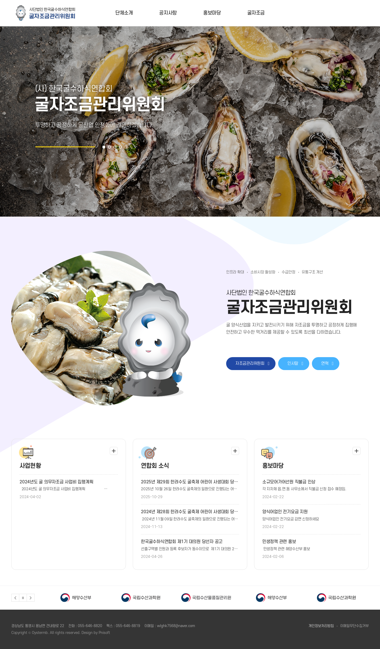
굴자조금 (256, 13)
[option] (190, 121)
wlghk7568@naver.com (176, 626)
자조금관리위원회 (252, 363)
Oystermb (40, 633)
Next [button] (31, 598)
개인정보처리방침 (321, 626)
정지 (23, 598)
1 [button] (103, 147)
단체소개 (124, 13)
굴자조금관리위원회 (45, 13)
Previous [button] (15, 598)
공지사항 (168, 13)
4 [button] (120, 147)
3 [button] (114, 147)
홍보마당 (212, 13)
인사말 (295, 363)
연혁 (327, 363)
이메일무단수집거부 (354, 626)
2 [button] (109, 147)
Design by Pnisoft (96, 633)
